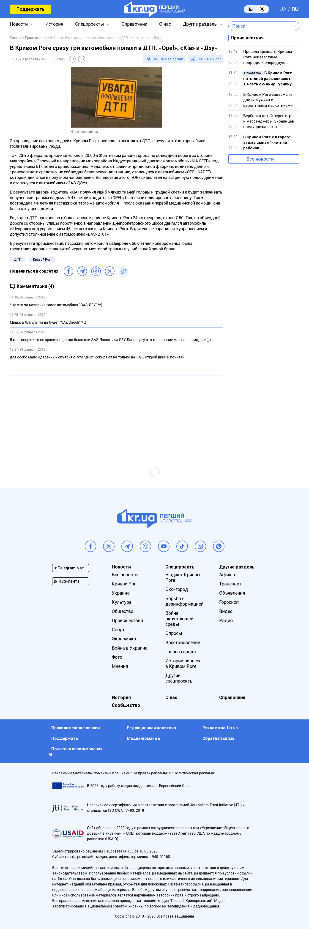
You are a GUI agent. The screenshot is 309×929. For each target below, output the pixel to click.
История (54, 24)
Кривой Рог (42, 259)
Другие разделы (200, 24)
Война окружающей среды (179, 618)
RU (295, 9)
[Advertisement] (116, 412)
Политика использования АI (76, 751)
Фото (117, 657)
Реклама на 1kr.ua (220, 727)
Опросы (173, 633)
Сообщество (126, 705)
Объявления (232, 593)
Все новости (260, 159)
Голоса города (180, 651)
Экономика (124, 639)
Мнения (120, 666)
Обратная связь (218, 738)
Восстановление (182, 642)
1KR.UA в (167, 59)
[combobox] (260, 26)
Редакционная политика (151, 727)
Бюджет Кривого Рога (183, 577)
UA (283, 9)
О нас (165, 24)
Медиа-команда (143, 738)
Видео (225, 611)
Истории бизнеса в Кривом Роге (183, 663)
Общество (122, 611)
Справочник (134, 24)
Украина (121, 593)
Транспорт (230, 584)
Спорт (118, 629)
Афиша (227, 574)
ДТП (17, 259)
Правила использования (75, 727)
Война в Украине (129, 648)
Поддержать (30, 9)
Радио (226, 620)
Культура (121, 602)
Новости (19, 24)
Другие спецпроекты (179, 678)
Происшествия (127, 620)
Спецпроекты (89, 24)
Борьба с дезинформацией (184, 601)
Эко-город (176, 589)
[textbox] (260, 26)
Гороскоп (229, 602)
